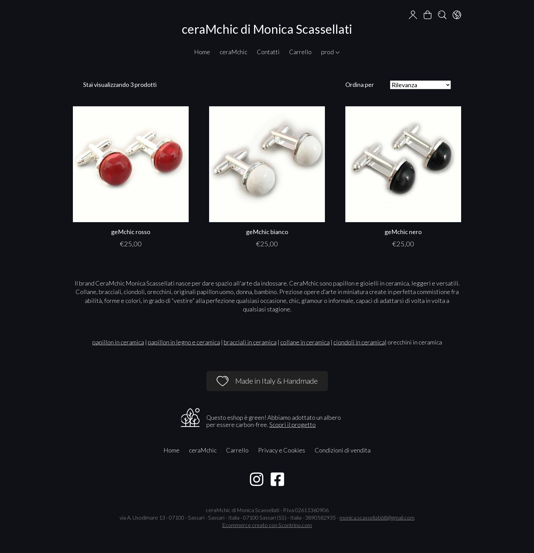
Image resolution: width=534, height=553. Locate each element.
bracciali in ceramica (250, 342)
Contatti (268, 52)
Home (202, 52)
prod (330, 52)
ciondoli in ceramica (359, 342)
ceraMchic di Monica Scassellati (267, 28)
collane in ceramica (305, 342)
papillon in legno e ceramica (184, 342)
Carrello (300, 52)
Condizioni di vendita (343, 450)
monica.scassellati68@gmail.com (377, 517)
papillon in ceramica (118, 342)
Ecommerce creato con (267, 525)
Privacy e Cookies (281, 450)
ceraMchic (233, 52)
